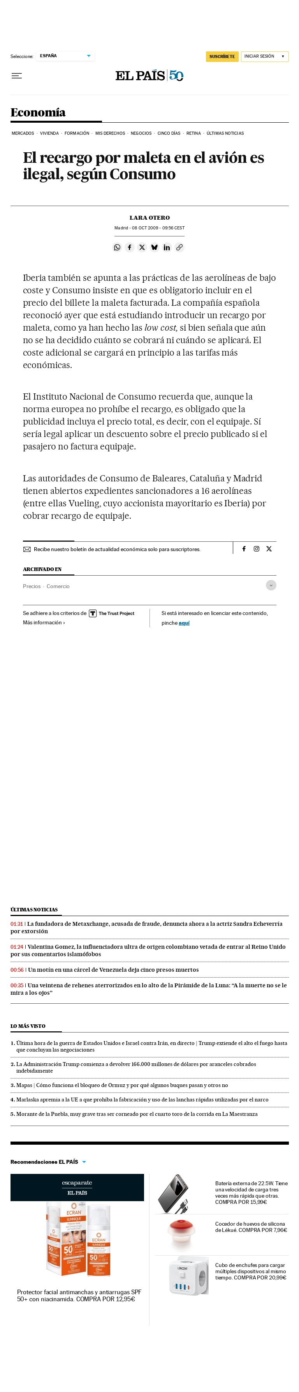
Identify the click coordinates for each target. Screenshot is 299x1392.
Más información (44, 622)
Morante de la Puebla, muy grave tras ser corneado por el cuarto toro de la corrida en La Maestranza (137, 1114)
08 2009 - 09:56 (158, 228)
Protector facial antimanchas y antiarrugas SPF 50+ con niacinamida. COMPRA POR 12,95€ (79, 1295)
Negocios (141, 133)
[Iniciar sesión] (265, 56)
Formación (77, 133)
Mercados (23, 133)
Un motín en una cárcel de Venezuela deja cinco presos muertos (113, 969)
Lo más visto (28, 1026)
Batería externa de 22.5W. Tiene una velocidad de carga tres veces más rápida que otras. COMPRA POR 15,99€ (251, 1192)
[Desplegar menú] (17, 76)
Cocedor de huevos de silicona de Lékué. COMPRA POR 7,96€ (251, 1227)
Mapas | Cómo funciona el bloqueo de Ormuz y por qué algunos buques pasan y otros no (122, 1085)
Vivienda (49, 133)
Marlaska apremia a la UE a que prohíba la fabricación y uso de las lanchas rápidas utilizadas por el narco (142, 1099)
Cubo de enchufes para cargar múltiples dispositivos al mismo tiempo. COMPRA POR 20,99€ (251, 1271)
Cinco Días (169, 133)
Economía (38, 113)
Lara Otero (150, 217)
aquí (184, 622)
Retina (193, 133)
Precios (31, 586)
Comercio (58, 586)
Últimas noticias (34, 910)
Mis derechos (110, 133)
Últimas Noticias (225, 133)
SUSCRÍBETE (222, 56)
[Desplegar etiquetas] (271, 585)
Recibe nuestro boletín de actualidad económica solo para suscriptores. (117, 549)
